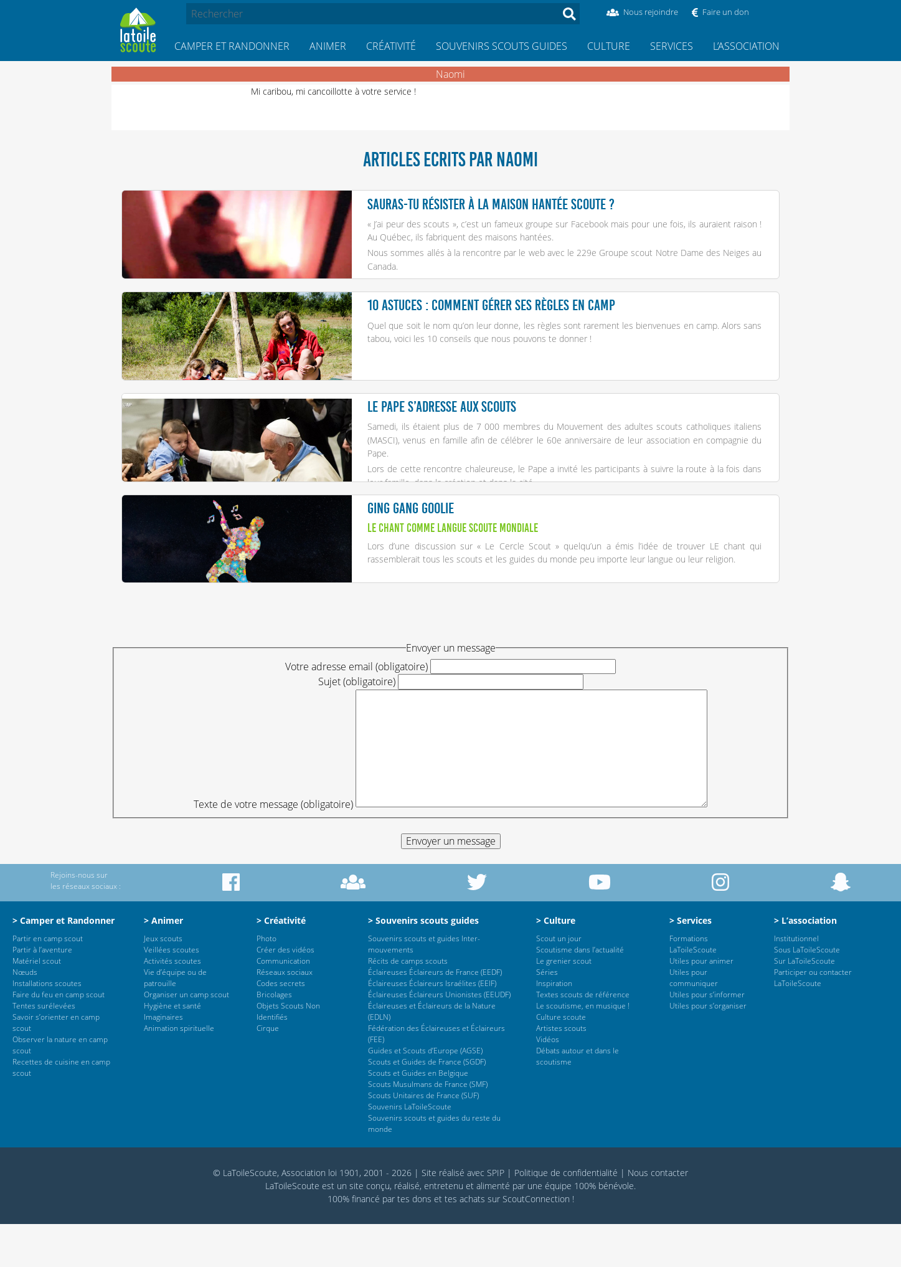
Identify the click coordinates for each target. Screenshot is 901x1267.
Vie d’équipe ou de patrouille (175, 1021)
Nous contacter (658, 1216)
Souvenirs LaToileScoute (409, 1149)
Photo (266, 981)
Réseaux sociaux (285, 1015)
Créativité (391, 46)
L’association (746, 46)
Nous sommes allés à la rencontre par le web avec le (472, 253)
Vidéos (547, 1082)
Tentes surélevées (43, 1048)
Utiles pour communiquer (693, 1021)
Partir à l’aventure (42, 992)
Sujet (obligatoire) (356, 724)
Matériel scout (36, 1004)
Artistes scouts (561, 1071)
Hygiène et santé (172, 1048)
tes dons (414, 1242)
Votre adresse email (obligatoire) (356, 709)
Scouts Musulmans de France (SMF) (428, 1127)
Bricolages (274, 1037)
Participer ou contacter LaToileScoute (813, 1021)
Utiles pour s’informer (707, 1037)
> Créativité (281, 963)
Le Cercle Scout (517, 578)
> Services (690, 963)
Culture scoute (561, 1060)
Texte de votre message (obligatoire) (273, 847)
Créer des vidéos (285, 992)
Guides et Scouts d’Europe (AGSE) (425, 1093)
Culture (608, 46)
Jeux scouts (163, 981)
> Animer (163, 963)
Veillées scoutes (171, 992)
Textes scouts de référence (583, 1037)
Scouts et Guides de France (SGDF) (427, 1104)
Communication (283, 1004)
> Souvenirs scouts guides (423, 963)
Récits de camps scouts (408, 1004)
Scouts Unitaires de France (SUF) (423, 1138)
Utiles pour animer (701, 1004)
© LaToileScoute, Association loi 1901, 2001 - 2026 (312, 1216)
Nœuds (24, 1015)
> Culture (555, 963)
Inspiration (554, 1026)
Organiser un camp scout (186, 1037)
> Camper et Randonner (63, 963)
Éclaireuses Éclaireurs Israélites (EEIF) (432, 1026)
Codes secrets (281, 1026)
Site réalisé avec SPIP (463, 1216)
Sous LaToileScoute (807, 992)
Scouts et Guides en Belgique (418, 1116)
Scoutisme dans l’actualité (580, 992)
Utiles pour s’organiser (708, 1048)
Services (671, 46)
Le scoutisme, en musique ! (583, 1048)
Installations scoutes (47, 1026)
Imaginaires (163, 1060)
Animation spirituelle (179, 1071)
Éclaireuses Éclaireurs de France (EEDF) (435, 1015)
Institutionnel (796, 981)
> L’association (805, 963)
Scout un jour (559, 981)
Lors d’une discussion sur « (426, 578)
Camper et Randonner (232, 46)
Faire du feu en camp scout (58, 1037)
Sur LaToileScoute (804, 1004)
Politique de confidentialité (566, 1216)
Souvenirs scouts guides (501, 46)
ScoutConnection (536, 1242)
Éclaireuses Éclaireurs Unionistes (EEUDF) (439, 1037)
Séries (547, 1015)
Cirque (268, 1071)
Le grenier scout (564, 1004)
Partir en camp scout (47, 981)
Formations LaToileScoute (693, 987)
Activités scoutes (172, 1004)
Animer (327, 46)
